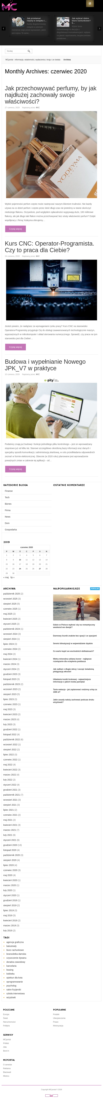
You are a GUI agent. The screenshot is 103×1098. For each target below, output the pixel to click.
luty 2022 (7, 779)
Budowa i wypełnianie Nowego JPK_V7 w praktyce (45, 365)
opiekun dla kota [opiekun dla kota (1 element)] (14, 977)
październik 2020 (11, 855)
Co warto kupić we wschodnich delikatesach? (73, 651)
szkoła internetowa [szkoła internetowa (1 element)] (15, 993)
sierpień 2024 (9, 639)
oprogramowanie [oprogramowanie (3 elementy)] (14, 981)
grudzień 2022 (10, 729)
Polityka (6, 1026)
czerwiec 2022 (10, 759)
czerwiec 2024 (10, 649)
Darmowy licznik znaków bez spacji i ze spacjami (75, 636)
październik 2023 (11, 684)
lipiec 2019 (8, 910)
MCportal (7, 1039)
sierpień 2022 (9, 749)
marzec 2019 (9, 925)
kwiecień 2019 (10, 920)
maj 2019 (7, 915)
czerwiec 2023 (10, 704)
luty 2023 (7, 724)
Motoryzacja (58, 1026)
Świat (5, 1018)
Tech (7, 497)
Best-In (6, 1051)
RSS (90, 3)
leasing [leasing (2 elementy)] (9, 970)
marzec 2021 (9, 830)
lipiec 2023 (8, 699)
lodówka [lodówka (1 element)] (10, 973)
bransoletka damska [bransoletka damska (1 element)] (16, 954)
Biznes (8, 504)
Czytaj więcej (15, 229)
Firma (8, 510)
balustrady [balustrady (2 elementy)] (11, 946)
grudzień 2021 (10, 790)
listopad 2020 (9, 850)
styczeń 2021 (9, 840)
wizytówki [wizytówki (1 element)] (11, 997)
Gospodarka (11, 529)
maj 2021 (7, 820)
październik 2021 (11, 795)
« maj (6, 577)
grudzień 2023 (10, 674)
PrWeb (6, 1043)
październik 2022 (11, 739)
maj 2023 (7, 709)
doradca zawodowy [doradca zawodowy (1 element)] (15, 962)
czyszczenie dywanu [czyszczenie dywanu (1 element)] (16, 958)
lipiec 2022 (8, 754)
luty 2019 (7, 930)
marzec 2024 (9, 664)
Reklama (7, 1068)
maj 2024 (7, 654)
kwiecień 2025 (10, 619)
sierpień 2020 (9, 860)
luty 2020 (7, 890)
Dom (7, 523)
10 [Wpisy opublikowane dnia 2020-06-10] (20, 560)
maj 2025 (7, 614)
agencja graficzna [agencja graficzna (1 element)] (15, 942)
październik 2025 (11, 593)
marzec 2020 (9, 885)
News (7, 516)
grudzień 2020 (10, 845)
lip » (13, 577)
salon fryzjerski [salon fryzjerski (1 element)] (13, 989)
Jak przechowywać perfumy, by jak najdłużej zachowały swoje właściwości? (50, 95)
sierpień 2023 (9, 694)
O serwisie (7, 1065)
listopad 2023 (9, 679)
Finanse (9, 491)
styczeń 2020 (9, 895)
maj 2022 (7, 764)
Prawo (55, 1022)
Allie (5, 1047)
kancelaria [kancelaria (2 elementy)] (11, 966)
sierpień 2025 (9, 603)
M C (38, 108)
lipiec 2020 (8, 865)
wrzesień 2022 (10, 744)
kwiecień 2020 (10, 880)
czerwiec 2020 (10, 870)
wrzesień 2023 (10, 689)
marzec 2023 (9, 719)
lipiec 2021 (8, 810)
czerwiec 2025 (10, 609)
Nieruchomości (9, 1022)
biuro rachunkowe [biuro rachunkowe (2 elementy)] (15, 950)
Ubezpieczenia (59, 1018)
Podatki (56, 1014)
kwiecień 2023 (10, 714)
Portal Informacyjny (11, 6)
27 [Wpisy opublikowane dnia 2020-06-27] (40, 569)
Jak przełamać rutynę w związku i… (37, 19)
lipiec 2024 (8, 644)
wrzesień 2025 (10, 598)
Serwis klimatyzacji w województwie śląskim (73, 643)
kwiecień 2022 (10, 769)
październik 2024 (11, 629)
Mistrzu (6, 1076)
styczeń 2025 (9, 624)
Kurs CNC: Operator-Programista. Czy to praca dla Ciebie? (49, 246)
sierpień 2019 (9, 905)
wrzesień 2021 (10, 800)
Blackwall (7, 1072)
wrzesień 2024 (10, 634)
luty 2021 (7, 835)
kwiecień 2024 (10, 659)
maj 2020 (7, 875)
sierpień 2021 (9, 805)
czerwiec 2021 (10, 815)
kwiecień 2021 (10, 825)
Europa (6, 1014)
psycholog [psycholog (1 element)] (11, 985)
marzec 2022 (9, 774)
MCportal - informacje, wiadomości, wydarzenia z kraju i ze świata (32, 60)
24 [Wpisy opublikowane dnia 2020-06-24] (20, 569)
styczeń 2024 (9, 669)
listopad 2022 (9, 734)
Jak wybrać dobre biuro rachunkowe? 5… (81, 20)
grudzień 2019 (10, 900)
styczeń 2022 (9, 784)
